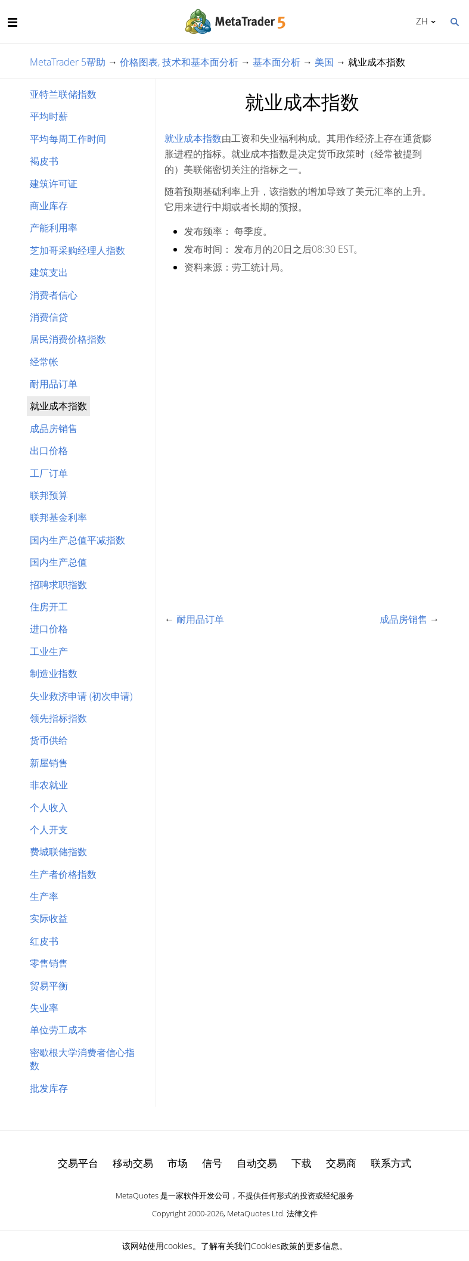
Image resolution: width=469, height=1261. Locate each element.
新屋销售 (49, 762)
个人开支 (49, 829)
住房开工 (49, 606)
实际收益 (49, 918)
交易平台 (78, 1163)
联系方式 (391, 1163)
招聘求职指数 (58, 584)
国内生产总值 (58, 562)
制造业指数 (53, 673)
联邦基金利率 (58, 517)
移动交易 (133, 1163)
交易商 (341, 1163)
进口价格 (49, 628)
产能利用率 (53, 227)
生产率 (44, 896)
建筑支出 (49, 272)
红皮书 (44, 941)
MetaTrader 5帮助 (67, 62)
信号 (212, 1163)
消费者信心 (53, 295)
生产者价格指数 (63, 874)
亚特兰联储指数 (63, 94)
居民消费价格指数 (68, 339)
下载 (301, 1163)
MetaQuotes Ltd (255, 1213)
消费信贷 (49, 317)
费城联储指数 (58, 851)
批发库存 (49, 1088)
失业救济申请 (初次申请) (81, 696)
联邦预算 (49, 495)
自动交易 (257, 1163)
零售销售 (49, 963)
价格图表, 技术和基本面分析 (179, 62)
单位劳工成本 (58, 1029)
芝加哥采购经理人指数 (77, 250)
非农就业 (49, 784)
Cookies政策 (274, 1245)
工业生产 (49, 651)
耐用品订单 (53, 383)
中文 (420, 21)
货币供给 (49, 740)
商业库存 (49, 205)
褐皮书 (44, 160)
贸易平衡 (49, 985)
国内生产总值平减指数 (77, 539)
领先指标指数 (58, 718)
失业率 (44, 1007)
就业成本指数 (193, 138)
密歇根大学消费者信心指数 (82, 1059)
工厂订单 (49, 473)
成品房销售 (53, 428)
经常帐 (44, 361)
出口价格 (49, 450)
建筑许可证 (53, 183)
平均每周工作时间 (68, 138)
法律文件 (302, 1213)
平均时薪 (49, 116)
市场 (177, 1163)
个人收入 (49, 807)
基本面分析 (276, 62)
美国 (324, 62)
